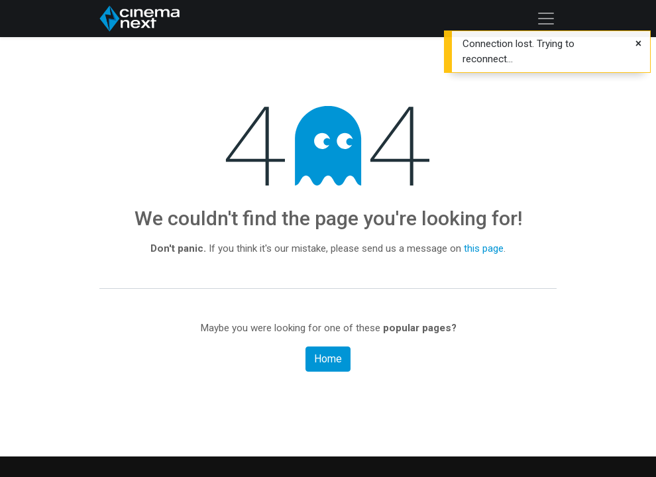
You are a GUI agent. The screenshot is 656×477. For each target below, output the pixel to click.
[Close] (638, 43)
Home (328, 358)
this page (484, 248)
